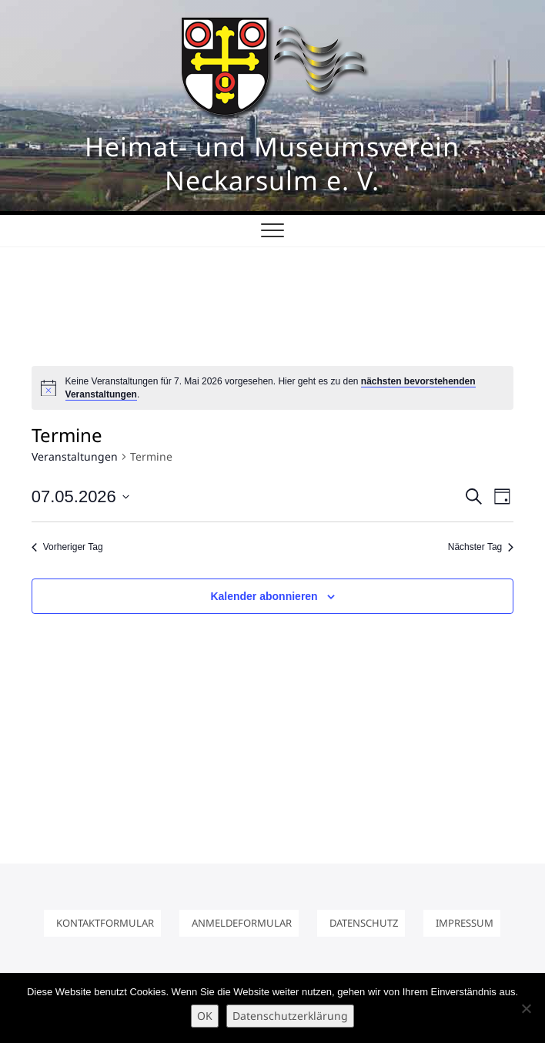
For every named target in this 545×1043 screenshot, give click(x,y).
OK (204, 1015)
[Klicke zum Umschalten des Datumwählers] (80, 496)
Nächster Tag (480, 547)
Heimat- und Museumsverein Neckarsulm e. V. (272, 163)
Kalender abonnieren (263, 596)
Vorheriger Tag (67, 547)
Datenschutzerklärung (290, 1015)
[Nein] (525, 1008)
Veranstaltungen (75, 456)
